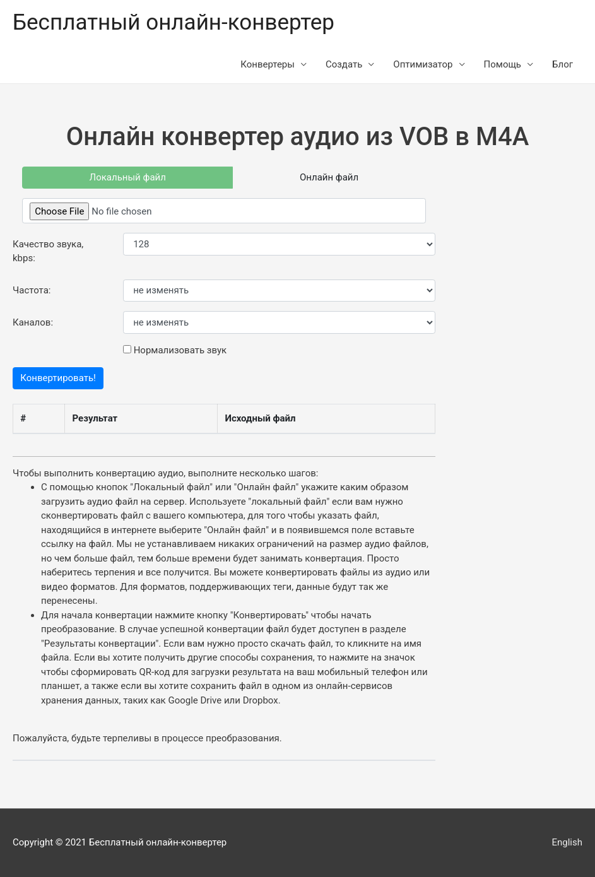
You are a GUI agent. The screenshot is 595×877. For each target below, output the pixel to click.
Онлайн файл (329, 177)
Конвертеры (267, 64)
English (566, 842)
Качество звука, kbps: (48, 251)
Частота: (31, 290)
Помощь (503, 64)
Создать (344, 64)
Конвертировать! (58, 378)
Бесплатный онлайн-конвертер (173, 22)
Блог (562, 64)
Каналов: (33, 322)
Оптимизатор (422, 64)
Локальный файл (128, 177)
